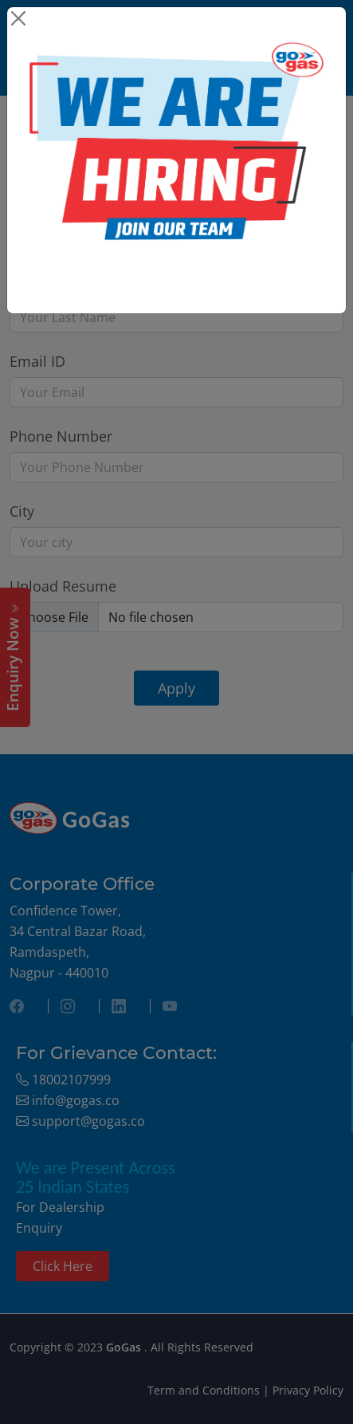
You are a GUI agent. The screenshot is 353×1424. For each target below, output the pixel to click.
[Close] (18, 18)
